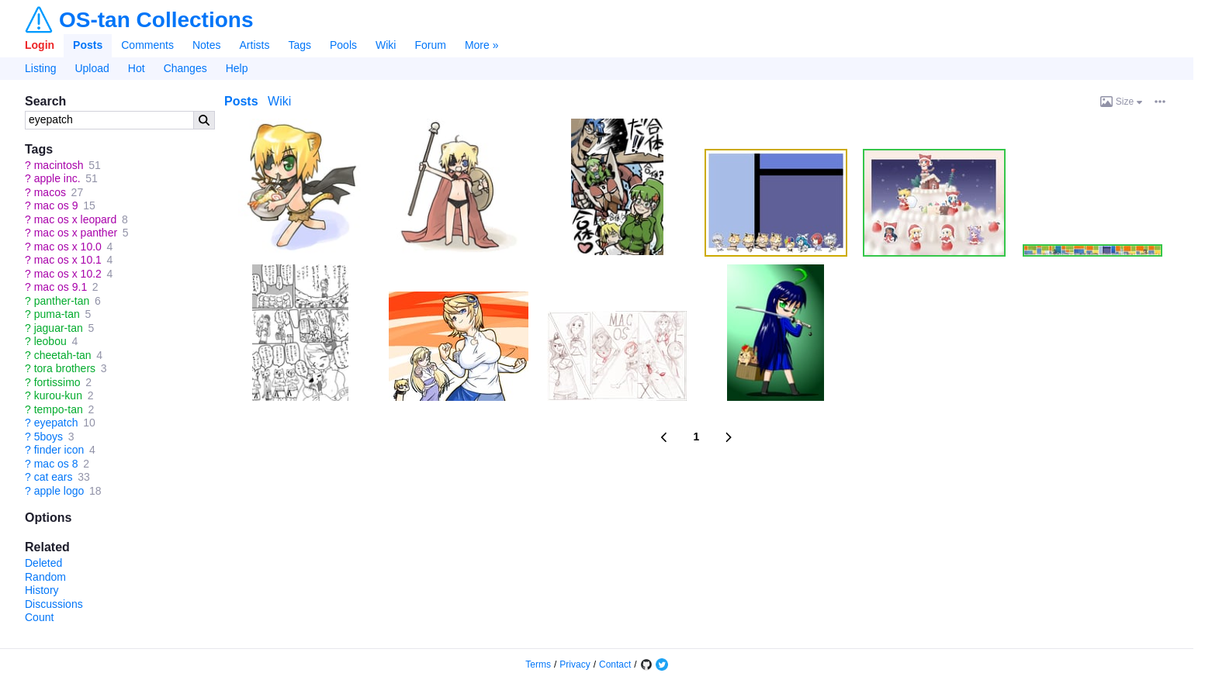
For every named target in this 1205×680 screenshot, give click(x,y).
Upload (91, 68)
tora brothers (64, 368)
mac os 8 (56, 463)
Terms (538, 664)
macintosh (59, 165)
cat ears (53, 477)
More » (482, 45)
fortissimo (57, 382)
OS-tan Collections (156, 20)
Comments (147, 45)
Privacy (574, 664)
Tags (299, 45)
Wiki (386, 45)
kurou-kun (58, 395)
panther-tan (62, 301)
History (42, 590)
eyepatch (56, 422)
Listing (40, 68)
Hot (136, 68)
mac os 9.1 (60, 287)
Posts (87, 45)
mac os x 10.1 (68, 260)
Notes (206, 45)
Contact (615, 664)
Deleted (43, 563)
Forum (429, 45)
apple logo (59, 491)
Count (39, 617)
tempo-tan (58, 409)
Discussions (54, 604)
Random (45, 577)
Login (39, 45)
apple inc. (57, 178)
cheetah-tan (63, 355)
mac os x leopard (75, 219)
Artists (255, 45)
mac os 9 (56, 205)
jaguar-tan (58, 328)
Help (237, 68)
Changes (185, 68)
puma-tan (57, 314)
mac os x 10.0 (68, 246)
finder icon (59, 450)
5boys (48, 436)
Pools (343, 45)
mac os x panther (75, 232)
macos (50, 192)
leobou (50, 341)
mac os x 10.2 (68, 274)
